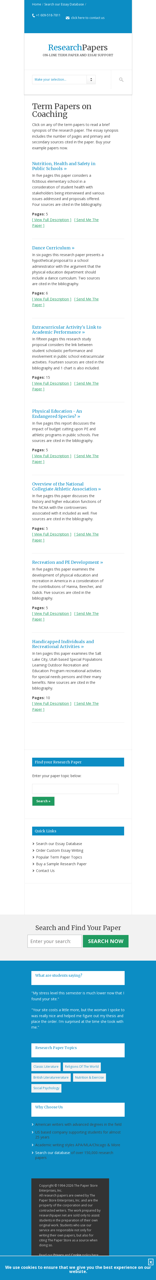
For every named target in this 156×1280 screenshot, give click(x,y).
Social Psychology (46, 1088)
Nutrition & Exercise (89, 1077)
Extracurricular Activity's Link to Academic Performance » (66, 330)
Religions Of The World (82, 1066)
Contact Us (45, 870)
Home (36, 4)
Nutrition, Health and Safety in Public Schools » (63, 166)
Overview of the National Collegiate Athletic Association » (66, 486)
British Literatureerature (51, 1077)
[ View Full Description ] (51, 219)
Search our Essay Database (64, 4)
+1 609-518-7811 (48, 15)
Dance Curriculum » (53, 247)
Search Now (105, 941)
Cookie (76, 1255)
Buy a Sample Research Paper (61, 863)
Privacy (58, 1255)
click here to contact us (87, 18)
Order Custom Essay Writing (59, 850)
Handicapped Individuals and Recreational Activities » (63, 644)
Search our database (52, 1152)
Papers (78, 47)
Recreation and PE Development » (67, 562)
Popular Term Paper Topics (59, 857)
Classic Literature (46, 1066)
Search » (43, 801)
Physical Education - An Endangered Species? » (57, 414)
